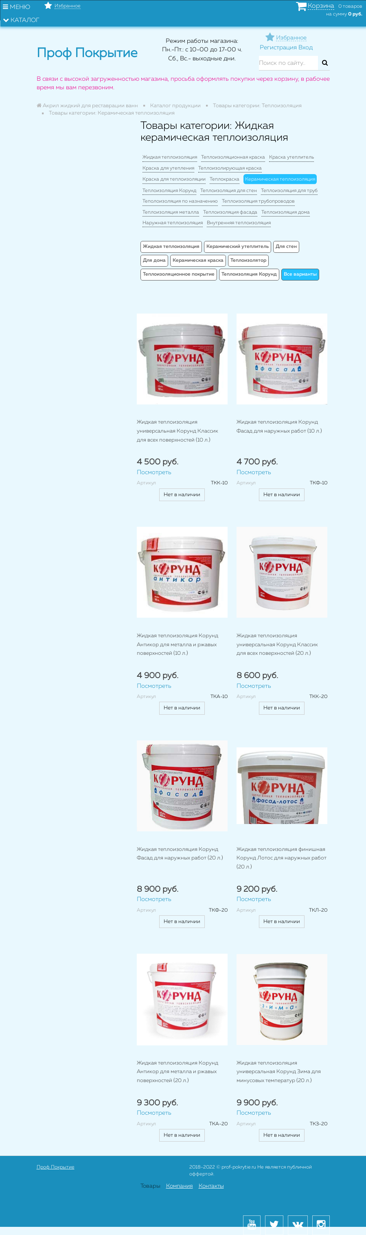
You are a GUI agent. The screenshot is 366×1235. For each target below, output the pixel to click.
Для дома (154, 260)
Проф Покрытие (56, 1167)
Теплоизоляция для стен (228, 190)
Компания (179, 1186)
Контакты (211, 1186)
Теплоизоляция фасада (230, 212)
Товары (150, 1186)
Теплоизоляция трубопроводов (258, 201)
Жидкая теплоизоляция (169, 157)
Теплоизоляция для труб (289, 190)
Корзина (321, 6)
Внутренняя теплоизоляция (239, 223)
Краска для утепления (168, 168)
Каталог (21, 20)
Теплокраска (224, 179)
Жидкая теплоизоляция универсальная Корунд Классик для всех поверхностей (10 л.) (177, 431)
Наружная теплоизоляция (172, 223)
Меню (16, 7)
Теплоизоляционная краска (233, 157)
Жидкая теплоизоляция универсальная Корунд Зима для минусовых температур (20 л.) (279, 1071)
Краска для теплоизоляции (174, 179)
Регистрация (278, 47)
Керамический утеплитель (237, 246)
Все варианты (300, 274)
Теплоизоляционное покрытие (179, 274)
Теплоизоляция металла (170, 212)
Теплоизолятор (248, 260)
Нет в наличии (182, 494)
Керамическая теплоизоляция (280, 179)
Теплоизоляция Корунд (169, 190)
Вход (305, 47)
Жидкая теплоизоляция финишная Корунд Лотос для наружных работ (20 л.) (282, 858)
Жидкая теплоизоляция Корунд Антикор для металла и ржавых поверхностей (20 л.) (177, 1071)
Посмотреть (154, 472)
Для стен (286, 246)
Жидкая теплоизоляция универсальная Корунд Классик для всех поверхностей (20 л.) (277, 644)
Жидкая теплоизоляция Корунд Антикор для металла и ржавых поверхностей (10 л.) (177, 644)
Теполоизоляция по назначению (180, 201)
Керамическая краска (198, 260)
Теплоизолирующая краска (230, 168)
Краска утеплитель (291, 157)
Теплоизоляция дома (285, 212)
